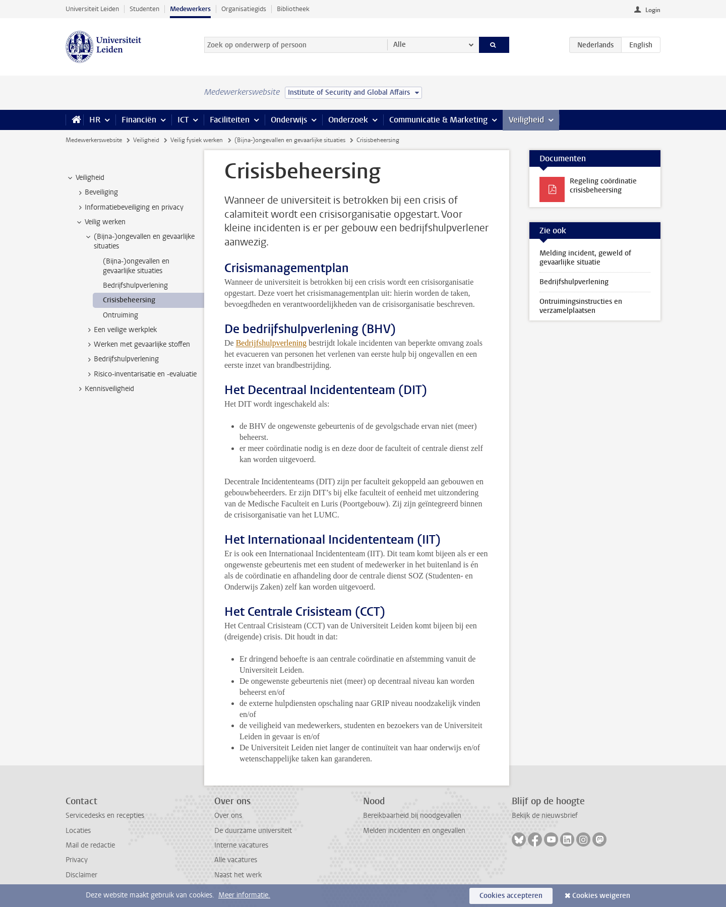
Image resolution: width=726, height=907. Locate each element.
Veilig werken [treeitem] (100, 222)
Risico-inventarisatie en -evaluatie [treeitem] (140, 374)
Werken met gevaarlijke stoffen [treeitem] (137, 345)
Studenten (144, 9)
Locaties (78, 830)
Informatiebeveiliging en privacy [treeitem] (129, 208)
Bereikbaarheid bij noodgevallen (412, 815)
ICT (183, 119)
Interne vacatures (241, 845)
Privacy (77, 860)
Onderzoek (348, 119)
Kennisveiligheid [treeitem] (104, 389)
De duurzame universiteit (253, 830)
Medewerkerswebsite (94, 140)
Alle (399, 44)
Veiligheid (526, 119)
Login (652, 10)
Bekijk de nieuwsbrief (545, 815)
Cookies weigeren (601, 895)
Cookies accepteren (510, 895)
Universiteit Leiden (92, 9)
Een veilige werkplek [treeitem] (120, 330)
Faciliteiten (230, 119)
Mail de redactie (90, 845)
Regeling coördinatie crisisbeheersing (603, 185)
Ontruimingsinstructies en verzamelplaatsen (580, 306)
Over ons (228, 815)
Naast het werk (238, 875)
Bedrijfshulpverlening (271, 343)
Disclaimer (81, 875)
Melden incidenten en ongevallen (414, 830)
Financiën (139, 119)
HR (94, 119)
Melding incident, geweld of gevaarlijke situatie (585, 257)
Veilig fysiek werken (196, 140)
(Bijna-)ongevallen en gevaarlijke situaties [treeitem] (139, 241)
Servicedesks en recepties (105, 815)
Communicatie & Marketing (438, 119)
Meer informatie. (244, 895)
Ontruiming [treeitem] (120, 315)
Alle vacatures (235, 860)
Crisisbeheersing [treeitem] (129, 300)
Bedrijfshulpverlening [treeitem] (135, 285)
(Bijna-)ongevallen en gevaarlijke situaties (289, 140)
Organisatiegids (243, 9)
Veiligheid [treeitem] (85, 178)
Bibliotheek (293, 9)
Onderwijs (289, 119)
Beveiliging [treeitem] (96, 192)
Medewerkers (190, 9)
